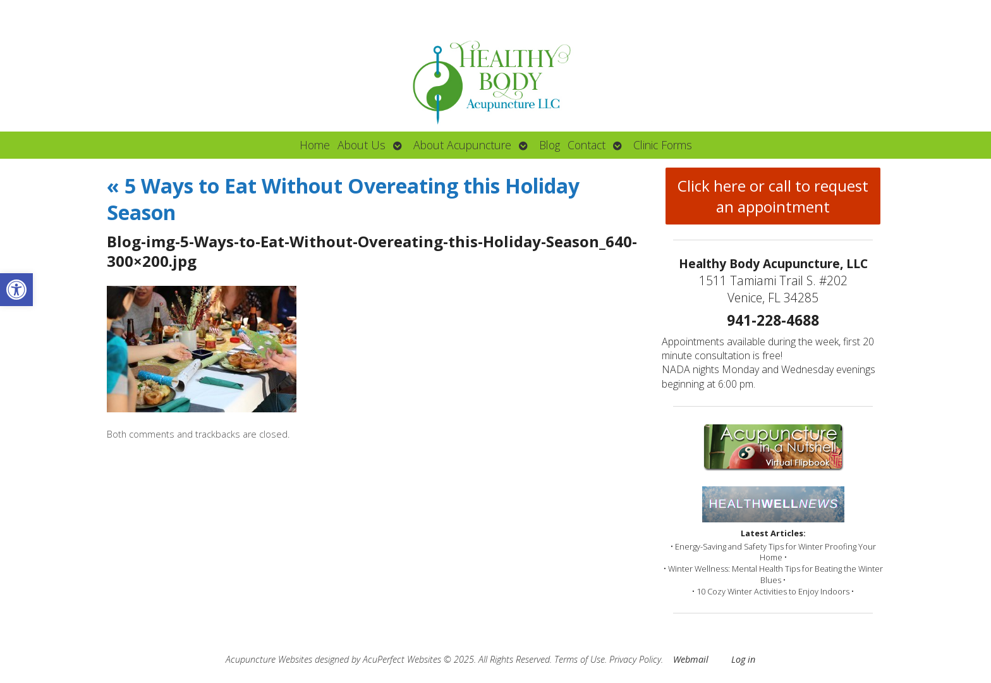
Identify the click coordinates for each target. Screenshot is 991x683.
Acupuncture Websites (269, 659)
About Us (361, 144)
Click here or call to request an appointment (773, 196)
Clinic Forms (662, 144)
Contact (586, 144)
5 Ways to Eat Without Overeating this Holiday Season (343, 199)
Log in (743, 659)
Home (315, 144)
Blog (549, 144)
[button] (16, 289)
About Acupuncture (462, 144)
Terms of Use (579, 659)
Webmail (690, 659)
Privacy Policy (635, 659)
